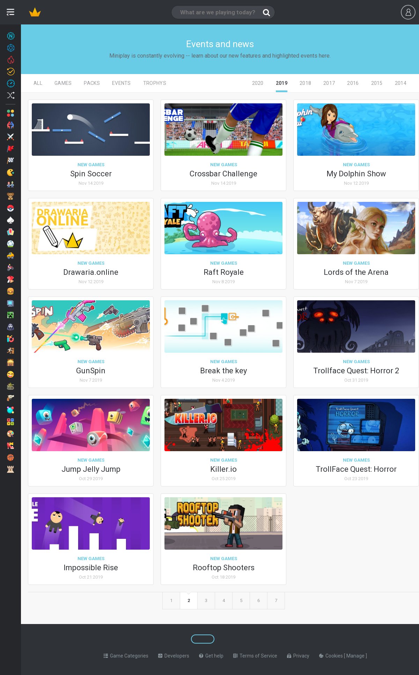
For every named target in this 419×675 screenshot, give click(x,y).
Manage (356, 656)
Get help (211, 656)
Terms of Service (255, 656)
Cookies (331, 656)
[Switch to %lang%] (151, 639)
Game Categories (126, 656)
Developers (173, 656)
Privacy (298, 656)
